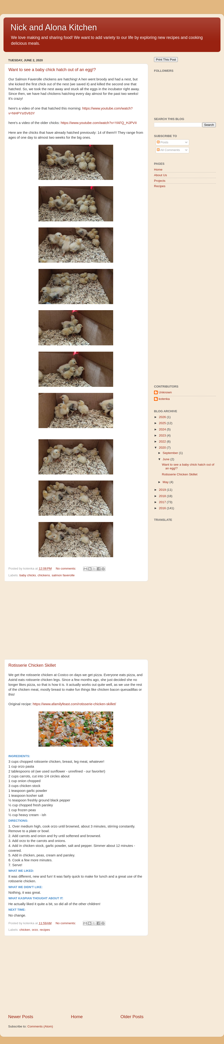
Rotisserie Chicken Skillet (32, 665)
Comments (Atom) (40, 1026)
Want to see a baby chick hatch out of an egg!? (52, 69)
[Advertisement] (76, 620)
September (171, 453)
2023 (163, 435)
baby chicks (27, 575)
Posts (162, 142)
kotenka (164, 399)
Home (77, 1016)
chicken (24, 929)
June (166, 459)
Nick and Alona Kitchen (53, 27)
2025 (163, 423)
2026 (163, 417)
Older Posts (132, 1016)
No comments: (66, 568)
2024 (163, 429)
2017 (163, 502)
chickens (44, 575)
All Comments (168, 150)
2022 (163, 441)
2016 (163, 508)
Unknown (165, 392)
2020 (163, 447)
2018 (163, 496)
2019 (163, 489)
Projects (159, 180)
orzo (35, 929)
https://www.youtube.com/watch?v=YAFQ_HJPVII (99, 123)
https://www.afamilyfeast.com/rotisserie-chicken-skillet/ (74, 704)
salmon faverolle (63, 575)
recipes (45, 929)
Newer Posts (20, 1016)
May (166, 482)
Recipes (159, 186)
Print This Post (166, 59)
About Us (160, 175)
